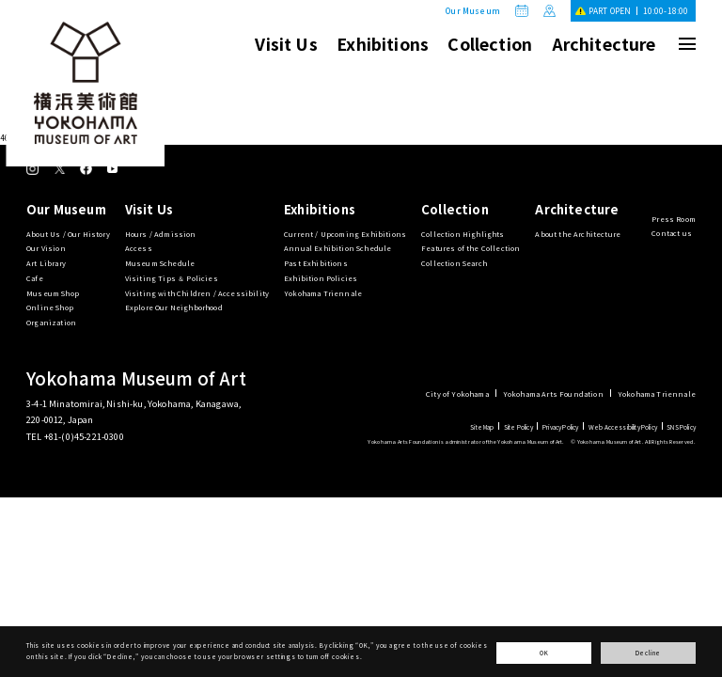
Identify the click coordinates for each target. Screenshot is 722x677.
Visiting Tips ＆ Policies (171, 278)
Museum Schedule (160, 263)
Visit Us (286, 43)
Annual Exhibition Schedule (337, 248)
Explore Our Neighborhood (174, 307)
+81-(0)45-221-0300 (84, 436)
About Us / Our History (68, 233)
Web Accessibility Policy (623, 427)
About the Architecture (577, 233)
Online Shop (49, 307)
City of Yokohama (457, 394)
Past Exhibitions (316, 263)
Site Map (482, 427)
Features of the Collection (470, 248)
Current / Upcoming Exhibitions (345, 233)
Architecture (604, 43)
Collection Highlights (463, 233)
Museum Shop (52, 293)
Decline (649, 653)
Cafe (34, 278)
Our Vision (46, 248)
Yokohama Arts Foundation (553, 394)
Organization (51, 322)
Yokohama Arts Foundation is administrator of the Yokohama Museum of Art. (466, 441)
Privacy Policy (560, 427)
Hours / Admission (160, 233)
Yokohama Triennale (323, 293)
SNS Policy (681, 427)
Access (138, 248)
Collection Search (454, 263)
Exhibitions (383, 43)
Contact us (671, 233)
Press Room (673, 218)
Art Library (46, 263)
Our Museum (473, 10)
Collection (489, 43)
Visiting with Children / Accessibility (197, 293)
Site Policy (518, 427)
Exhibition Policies (320, 278)
